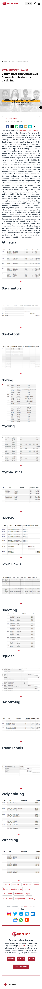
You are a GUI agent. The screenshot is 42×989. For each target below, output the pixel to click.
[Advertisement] (21, 35)
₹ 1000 (31, 958)
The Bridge (28, 907)
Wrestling (31, 898)
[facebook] (7, 126)
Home (5, 62)
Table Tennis (8, 898)
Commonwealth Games (15, 69)
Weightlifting (20, 898)
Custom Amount (21, 966)
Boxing (36, 884)
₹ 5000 (11, 958)
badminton (16, 884)
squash (29, 894)
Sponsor (22, 946)
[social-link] (34, 126)
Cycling (27, 889)
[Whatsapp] (16, 126)
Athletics (6, 884)
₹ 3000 (21, 958)
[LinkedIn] (21, 126)
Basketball (27, 884)
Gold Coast (7, 894)
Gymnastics (19, 894)
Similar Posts (14, 984)
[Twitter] (12, 126)
